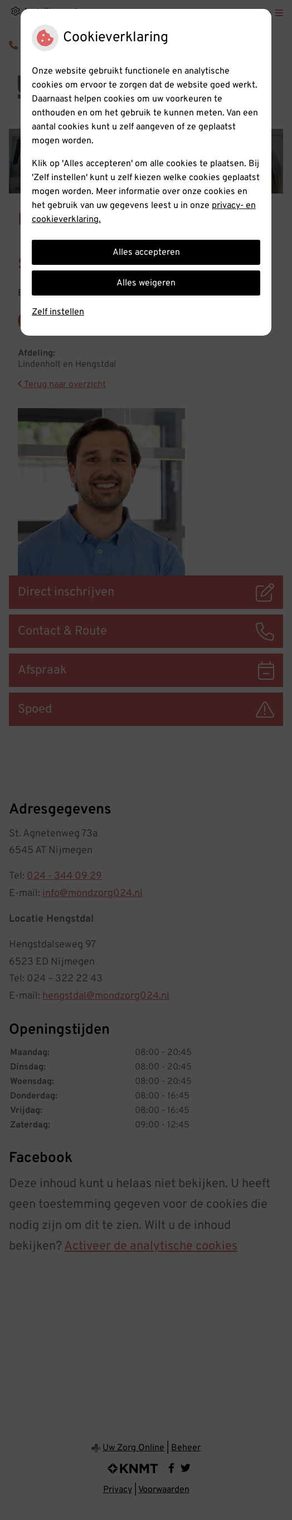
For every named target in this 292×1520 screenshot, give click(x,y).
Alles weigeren (146, 283)
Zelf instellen (58, 312)
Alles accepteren (146, 252)
